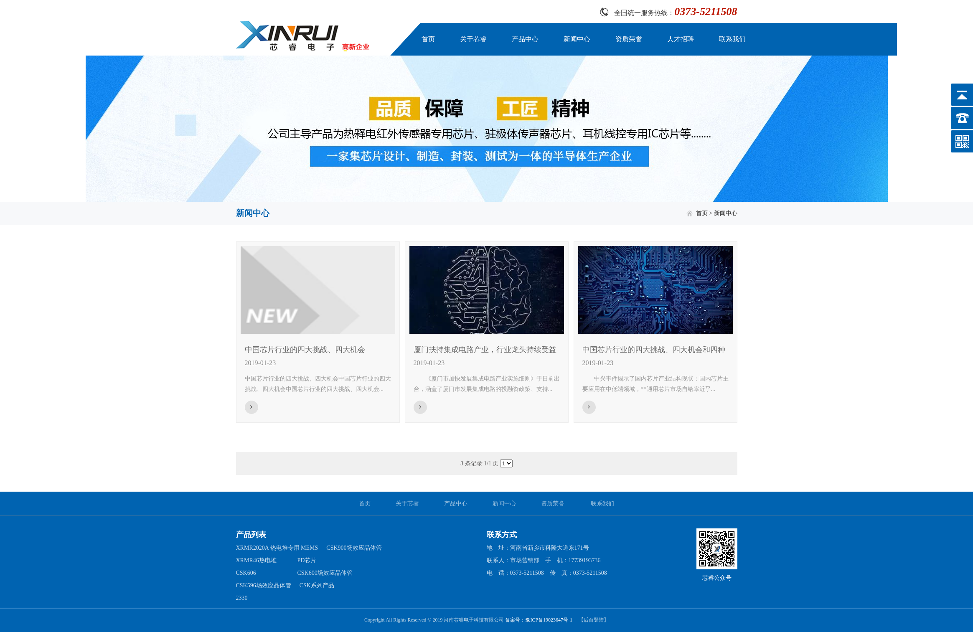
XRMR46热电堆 (256, 560)
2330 (242, 598)
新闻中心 (577, 39)
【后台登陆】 (594, 620)
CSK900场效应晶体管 (353, 548)
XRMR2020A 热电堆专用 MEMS (277, 548)
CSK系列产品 (317, 585)
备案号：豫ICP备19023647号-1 (538, 620)
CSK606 (246, 573)
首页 (428, 39)
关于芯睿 (473, 39)
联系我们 (732, 39)
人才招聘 (680, 39)
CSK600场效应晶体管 (325, 573)
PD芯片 (307, 560)
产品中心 (525, 39)
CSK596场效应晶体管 (263, 585)
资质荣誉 (628, 39)
